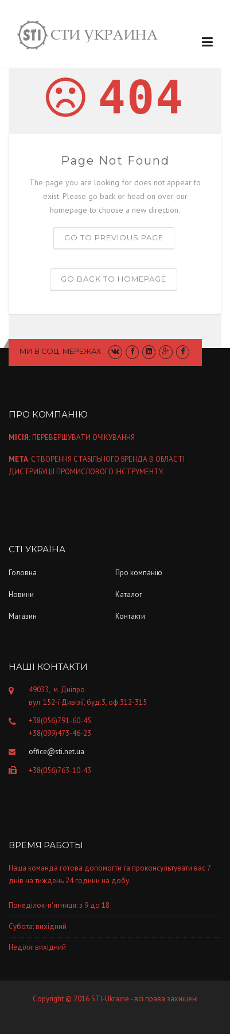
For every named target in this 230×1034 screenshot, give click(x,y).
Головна (23, 573)
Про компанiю (138, 573)
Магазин (23, 616)
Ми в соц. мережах (61, 351)
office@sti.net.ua (56, 751)
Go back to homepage (113, 278)
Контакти (130, 616)
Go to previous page (113, 237)
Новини (21, 594)
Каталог (128, 594)
